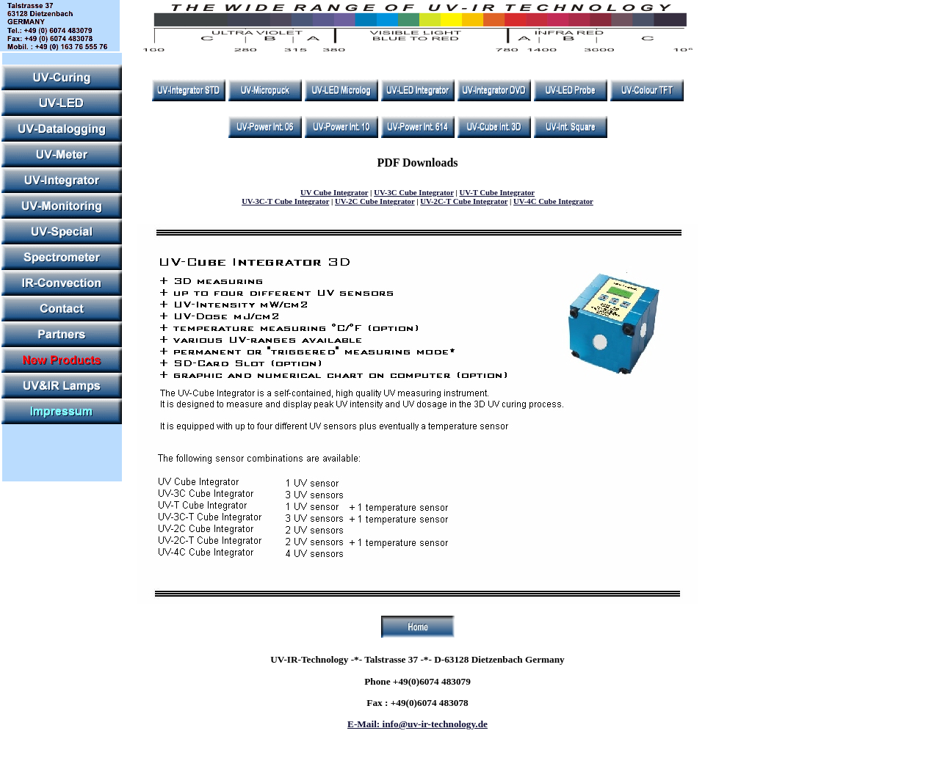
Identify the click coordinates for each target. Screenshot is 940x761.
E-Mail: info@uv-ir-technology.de (417, 723)
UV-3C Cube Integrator (414, 192)
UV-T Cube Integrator (497, 192)
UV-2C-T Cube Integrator (463, 201)
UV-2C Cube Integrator (375, 201)
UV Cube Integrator (334, 192)
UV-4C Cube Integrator (553, 201)
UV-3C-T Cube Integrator (285, 201)
